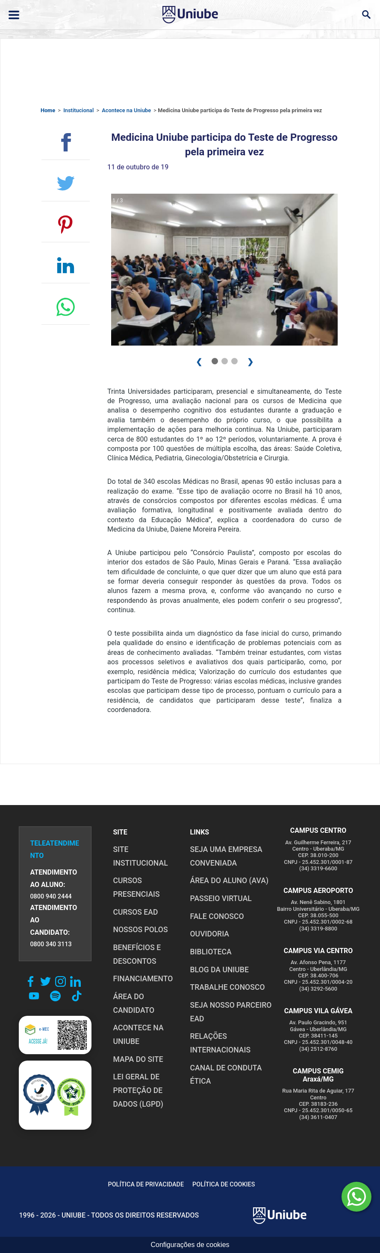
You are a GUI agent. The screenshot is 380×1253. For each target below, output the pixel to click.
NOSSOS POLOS (140, 929)
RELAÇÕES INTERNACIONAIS (220, 1043)
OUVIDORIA (209, 934)
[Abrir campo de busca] (366, 14)
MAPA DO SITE (138, 1059)
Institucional (78, 110)
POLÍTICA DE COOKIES (223, 1184)
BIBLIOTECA (211, 952)
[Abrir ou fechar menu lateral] (13, 15)
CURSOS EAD (135, 912)
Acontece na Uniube (126, 110)
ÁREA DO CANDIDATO (133, 1003)
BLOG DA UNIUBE (219, 969)
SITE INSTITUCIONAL (140, 856)
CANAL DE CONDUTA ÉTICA (226, 1075)
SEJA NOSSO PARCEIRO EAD (231, 1012)
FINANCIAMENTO (143, 978)
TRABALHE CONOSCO (227, 987)
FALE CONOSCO (217, 916)
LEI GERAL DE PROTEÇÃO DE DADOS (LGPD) (138, 1090)
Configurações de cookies (189, 1244)
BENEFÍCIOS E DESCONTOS (137, 954)
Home (48, 110)
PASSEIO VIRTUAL (221, 898)
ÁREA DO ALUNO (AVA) (229, 880)
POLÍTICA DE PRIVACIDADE (146, 1184)
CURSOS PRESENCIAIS (136, 887)
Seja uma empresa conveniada (226, 856)
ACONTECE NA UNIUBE (138, 1034)
